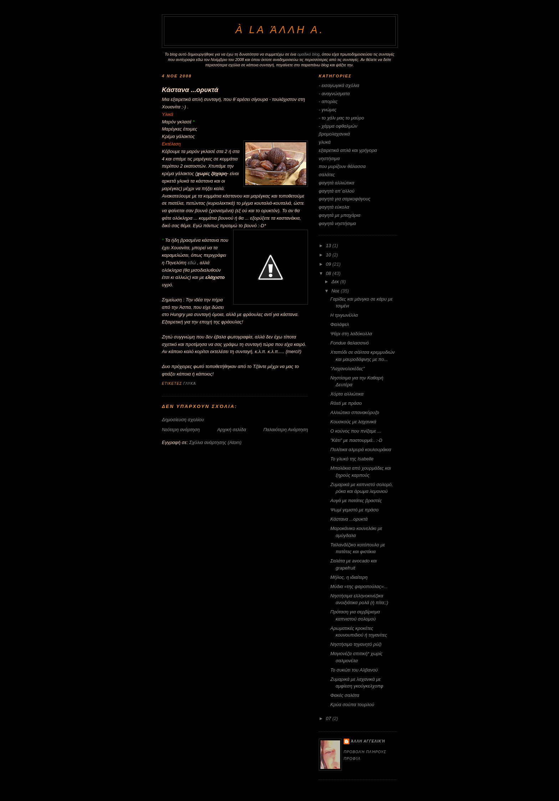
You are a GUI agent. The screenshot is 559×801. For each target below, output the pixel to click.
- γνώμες (328, 109)
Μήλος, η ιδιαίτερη (348, 577)
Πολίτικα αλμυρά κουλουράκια (360, 449)
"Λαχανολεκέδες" (347, 368)
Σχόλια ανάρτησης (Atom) (215, 442)
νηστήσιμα (329, 158)
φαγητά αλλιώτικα (336, 182)
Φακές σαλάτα (344, 695)
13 (329, 245)
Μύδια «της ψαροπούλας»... (359, 586)
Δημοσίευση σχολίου (183, 419)
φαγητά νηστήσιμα (337, 223)
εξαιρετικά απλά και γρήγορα (348, 150)
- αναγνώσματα (334, 93)
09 (329, 264)
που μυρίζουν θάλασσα (342, 166)
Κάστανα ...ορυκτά (190, 89)
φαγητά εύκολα (334, 207)
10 (329, 254)
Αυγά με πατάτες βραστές (356, 500)
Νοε (336, 291)
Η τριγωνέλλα (344, 315)
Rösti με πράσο (345, 403)
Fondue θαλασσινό (349, 343)
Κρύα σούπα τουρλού (352, 704)
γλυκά (189, 384)
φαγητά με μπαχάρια (339, 215)
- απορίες (328, 101)
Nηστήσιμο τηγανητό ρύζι (355, 644)
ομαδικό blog (308, 54)
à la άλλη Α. (279, 29)
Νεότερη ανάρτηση (181, 429)
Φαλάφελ (339, 324)
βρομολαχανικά (334, 134)
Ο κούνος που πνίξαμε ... (355, 431)
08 (329, 273)
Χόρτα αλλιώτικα (346, 394)
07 (329, 718)
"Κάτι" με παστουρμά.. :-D (356, 440)
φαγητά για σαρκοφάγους (344, 198)
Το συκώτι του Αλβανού (354, 670)
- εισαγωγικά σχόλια (339, 85)
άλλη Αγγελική (368, 741)
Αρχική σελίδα (231, 429)
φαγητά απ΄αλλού (336, 191)
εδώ (192, 262)
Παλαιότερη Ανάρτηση (285, 429)
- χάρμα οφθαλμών (338, 126)
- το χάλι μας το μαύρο (341, 118)
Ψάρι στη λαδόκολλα (351, 333)
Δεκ (336, 281)
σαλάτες (327, 174)
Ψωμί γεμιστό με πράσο (354, 509)
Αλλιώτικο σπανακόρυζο (354, 412)
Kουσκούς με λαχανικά (353, 421)
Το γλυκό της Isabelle (351, 458)
